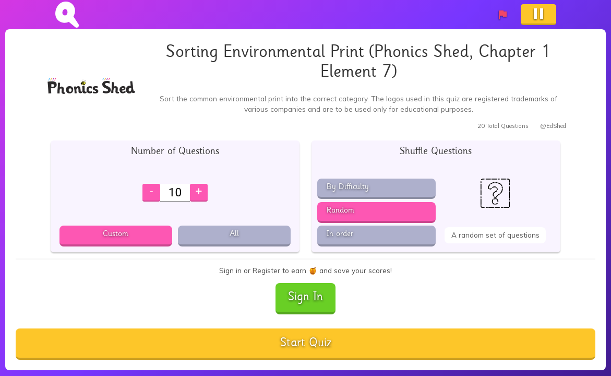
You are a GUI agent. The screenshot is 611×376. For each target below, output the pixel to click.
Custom (115, 234)
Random (340, 211)
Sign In (305, 297)
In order (340, 234)
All (234, 234)
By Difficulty (348, 187)
